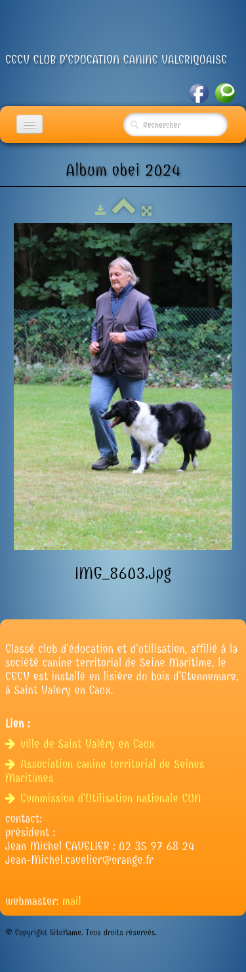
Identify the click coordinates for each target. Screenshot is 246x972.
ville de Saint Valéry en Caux (81, 744)
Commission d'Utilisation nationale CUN (105, 799)
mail (71, 901)
